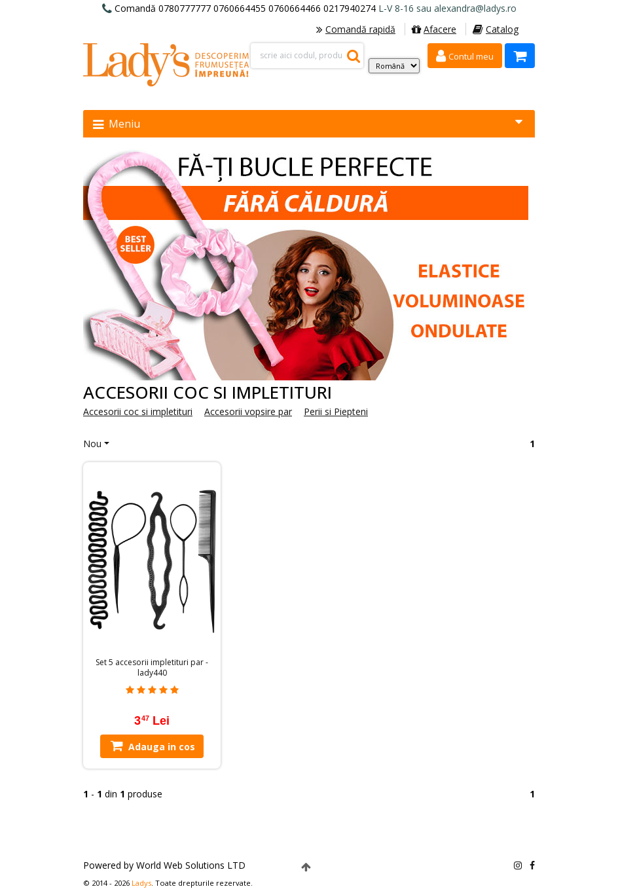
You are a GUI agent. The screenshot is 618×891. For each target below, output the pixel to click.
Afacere (434, 29)
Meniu (307, 123)
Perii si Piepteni (336, 411)
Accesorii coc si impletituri (137, 411)
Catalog (495, 29)
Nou (92, 443)
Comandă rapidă (355, 29)
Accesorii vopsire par (248, 411)
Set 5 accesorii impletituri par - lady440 (152, 667)
